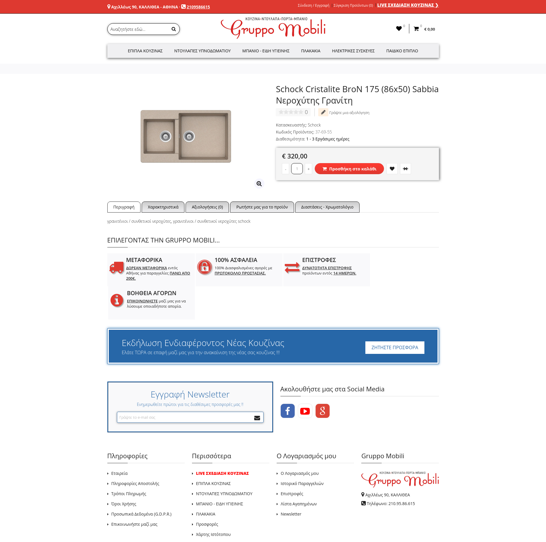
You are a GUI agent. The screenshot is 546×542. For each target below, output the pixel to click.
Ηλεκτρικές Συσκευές (353, 51)
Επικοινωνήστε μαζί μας (134, 491)
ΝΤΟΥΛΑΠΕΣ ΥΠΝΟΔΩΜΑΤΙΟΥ (224, 460)
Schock (314, 125)
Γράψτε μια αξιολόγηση (343, 112)
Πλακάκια (310, 51)
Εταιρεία (119, 440)
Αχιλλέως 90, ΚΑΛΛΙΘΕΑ (387, 461)
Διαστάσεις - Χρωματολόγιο (327, 207)
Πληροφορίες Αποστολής (135, 450)
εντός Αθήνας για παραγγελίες (153, 273)
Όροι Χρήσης (123, 470)
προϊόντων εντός (320, 270)
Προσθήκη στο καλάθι (349, 169)
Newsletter (291, 481)
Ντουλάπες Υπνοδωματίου (202, 51)
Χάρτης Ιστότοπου (213, 501)
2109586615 (198, 7)
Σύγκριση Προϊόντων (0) (353, 5)
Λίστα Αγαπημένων (299, 470)
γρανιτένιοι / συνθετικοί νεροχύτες (139, 221)
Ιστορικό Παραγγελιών (302, 450)
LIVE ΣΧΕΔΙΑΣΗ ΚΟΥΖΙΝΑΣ (222, 440)
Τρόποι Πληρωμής (128, 460)
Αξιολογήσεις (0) (207, 207)
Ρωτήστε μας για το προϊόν (262, 207)
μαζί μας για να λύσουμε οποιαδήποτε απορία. (402, 273)
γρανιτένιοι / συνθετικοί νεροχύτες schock (211, 221)
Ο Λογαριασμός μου (300, 440)
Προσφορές (207, 491)
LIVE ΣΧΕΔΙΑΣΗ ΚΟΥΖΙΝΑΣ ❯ (408, 5)
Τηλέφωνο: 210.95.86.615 (391, 470)
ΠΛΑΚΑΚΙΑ (205, 481)
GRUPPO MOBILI (120, 524)
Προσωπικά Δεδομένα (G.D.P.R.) (141, 481)
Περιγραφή (124, 207)
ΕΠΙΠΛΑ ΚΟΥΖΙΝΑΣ (213, 450)
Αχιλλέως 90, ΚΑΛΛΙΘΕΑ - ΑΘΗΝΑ (144, 7)
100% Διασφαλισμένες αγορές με (239, 270)
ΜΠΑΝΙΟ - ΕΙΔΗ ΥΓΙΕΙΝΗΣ (219, 470)
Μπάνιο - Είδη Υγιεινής (265, 51)
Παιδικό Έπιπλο (402, 51)
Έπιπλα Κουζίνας (145, 51)
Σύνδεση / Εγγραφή (313, 5)
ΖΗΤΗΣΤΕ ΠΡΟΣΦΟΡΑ (394, 314)
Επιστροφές (292, 460)
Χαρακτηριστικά (163, 207)
